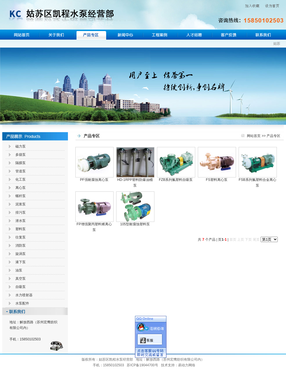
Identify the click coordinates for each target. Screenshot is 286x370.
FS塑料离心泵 (216, 180)
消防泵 (20, 246)
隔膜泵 (20, 163)
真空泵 (20, 279)
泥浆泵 (20, 204)
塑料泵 (20, 229)
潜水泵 (20, 221)
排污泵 (20, 212)
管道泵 (20, 171)
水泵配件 (22, 303)
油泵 (18, 270)
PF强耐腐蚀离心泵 (94, 180)
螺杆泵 (20, 196)
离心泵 (20, 188)
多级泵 (20, 155)
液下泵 (20, 262)
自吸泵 (20, 287)
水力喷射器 (24, 295)
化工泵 (20, 179)
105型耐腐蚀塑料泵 (135, 224)
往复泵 (20, 237)
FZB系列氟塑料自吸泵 (176, 180)
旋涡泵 (20, 254)
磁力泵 (20, 146)
